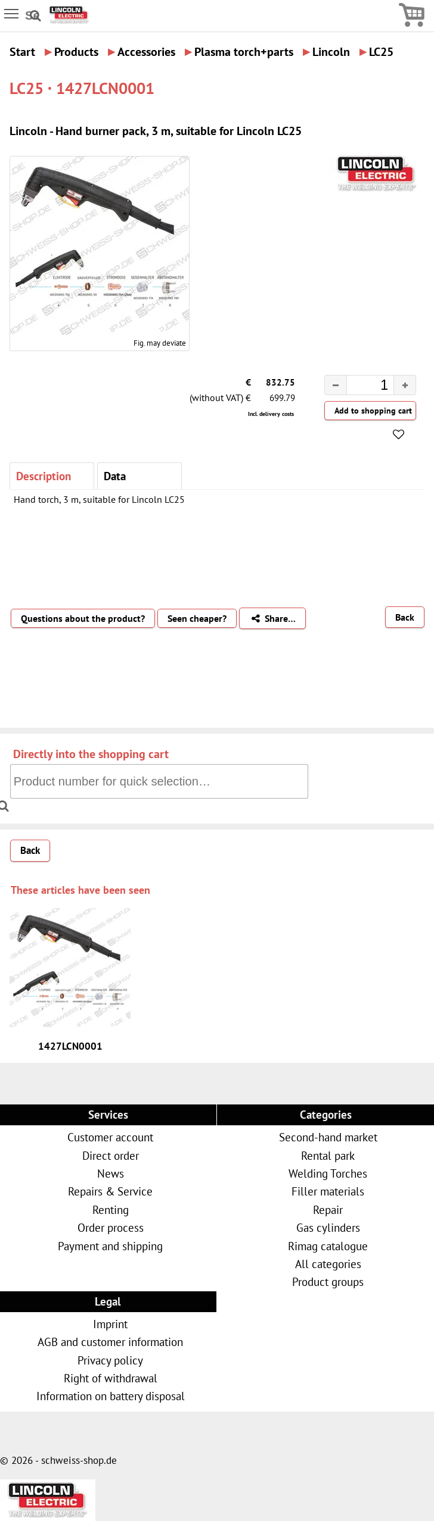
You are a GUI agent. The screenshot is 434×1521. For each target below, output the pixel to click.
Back (404, 617)
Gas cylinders (328, 1227)
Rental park (328, 1155)
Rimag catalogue (328, 1245)
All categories (328, 1263)
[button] (404, 385)
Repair (328, 1209)
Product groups (328, 1281)
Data (115, 475)
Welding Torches (328, 1173)
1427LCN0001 (70, 1046)
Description (43, 475)
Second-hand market (328, 1136)
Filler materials (328, 1191)
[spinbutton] (360, 386)
